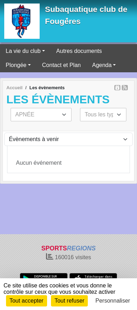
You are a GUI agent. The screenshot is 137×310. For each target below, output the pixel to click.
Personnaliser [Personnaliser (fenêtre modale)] (113, 301)
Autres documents (79, 51)
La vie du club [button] (23, 51)
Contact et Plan (61, 65)
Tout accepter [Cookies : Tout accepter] (27, 301)
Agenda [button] (102, 65)
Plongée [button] (16, 65)
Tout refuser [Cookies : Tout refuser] (69, 301)
